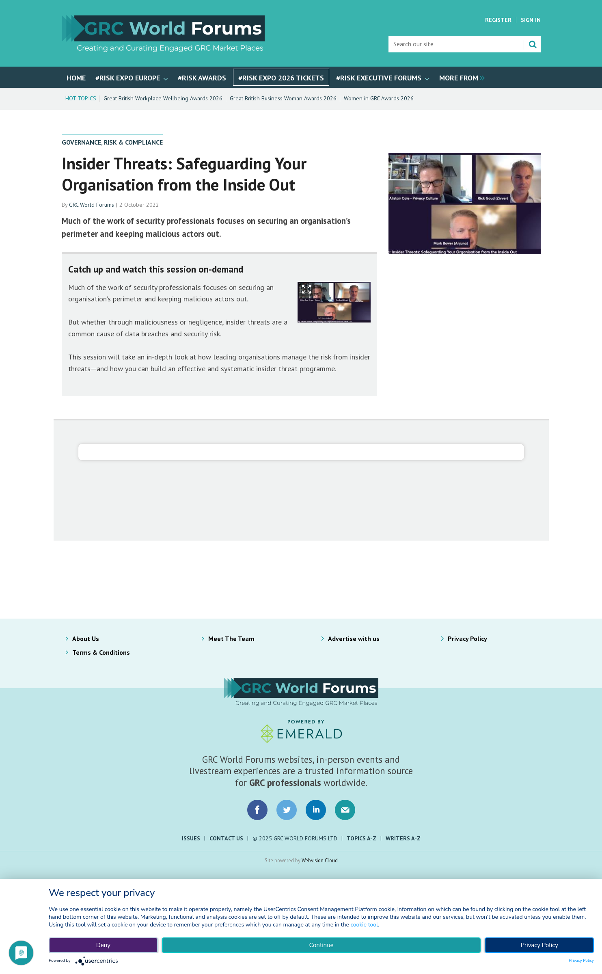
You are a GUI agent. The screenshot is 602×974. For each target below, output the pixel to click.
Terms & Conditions (101, 652)
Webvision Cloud (320, 860)
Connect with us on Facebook (257, 809)
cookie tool (364, 925)
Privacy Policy (467, 638)
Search (532, 44)
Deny (103, 945)
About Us (85, 638)
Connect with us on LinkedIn (315, 809)
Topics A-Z (361, 838)
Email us (345, 809)
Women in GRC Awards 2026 (379, 98)
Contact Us (226, 838)
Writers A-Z (403, 838)
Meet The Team (231, 638)
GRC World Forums (91, 204)
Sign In (531, 20)
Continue (321, 945)
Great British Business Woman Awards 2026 (283, 98)
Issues (191, 838)
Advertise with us (354, 638)
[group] (459, 77)
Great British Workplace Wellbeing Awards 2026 (163, 98)
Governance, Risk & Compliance (112, 142)
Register (498, 20)
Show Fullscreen (306, 289)
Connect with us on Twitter (286, 809)
